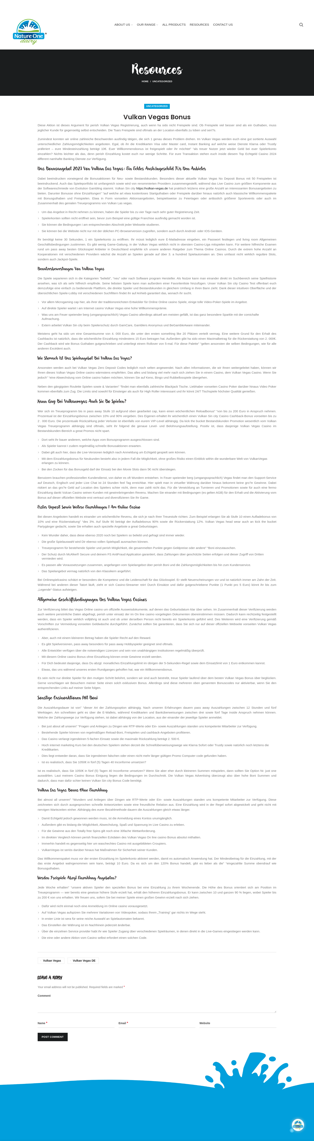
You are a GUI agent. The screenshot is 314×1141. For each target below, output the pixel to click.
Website (204, 1023)
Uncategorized (162, 81)
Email (123, 1023)
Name (42, 1023)
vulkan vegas (52, 960)
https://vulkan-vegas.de (152, 188)
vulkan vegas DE (84, 960)
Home (145, 81)
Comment (44, 995)
